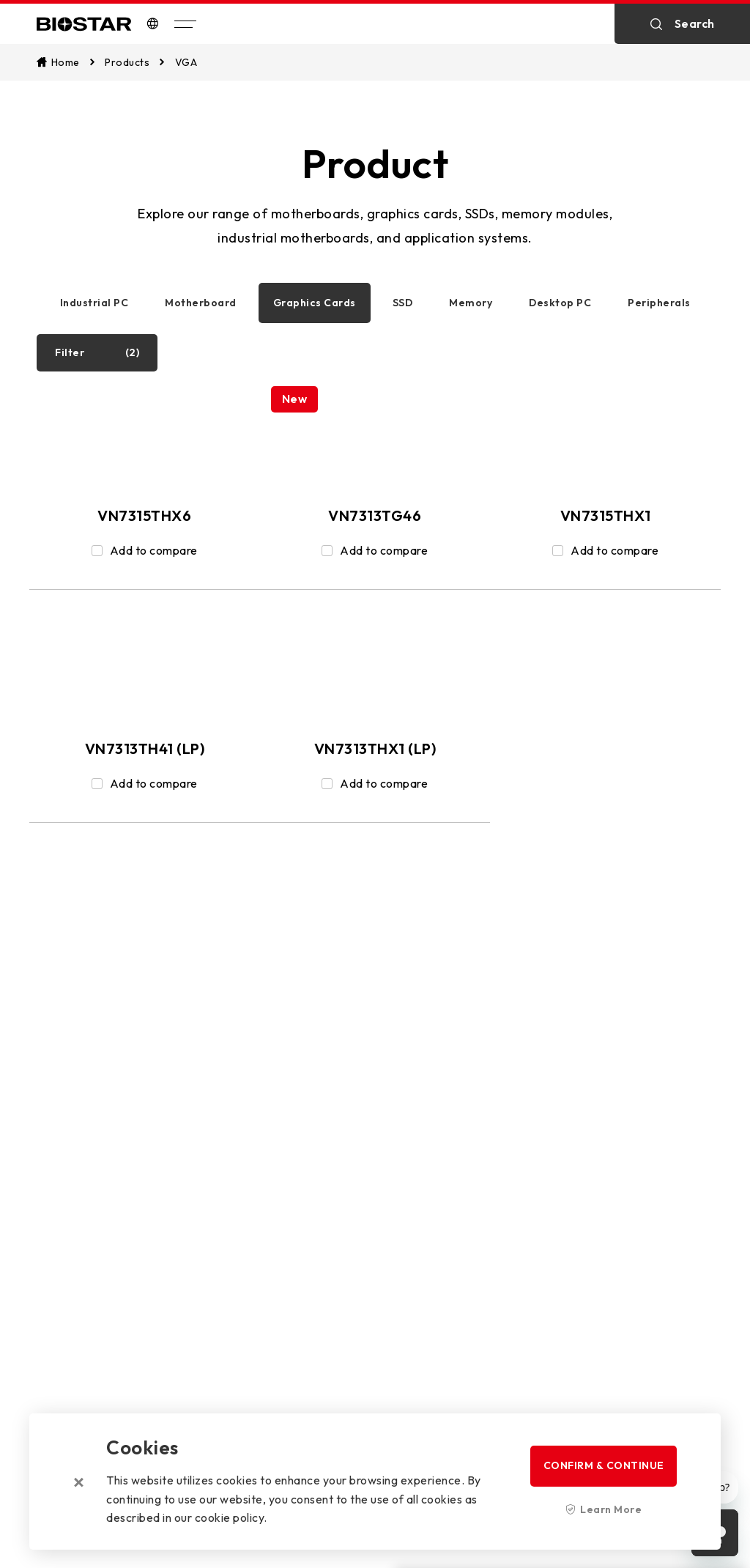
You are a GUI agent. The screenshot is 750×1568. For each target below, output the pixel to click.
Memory (470, 302)
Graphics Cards (314, 302)
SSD (403, 302)
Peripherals (659, 302)
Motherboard (201, 302)
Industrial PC (94, 302)
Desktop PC (560, 302)
